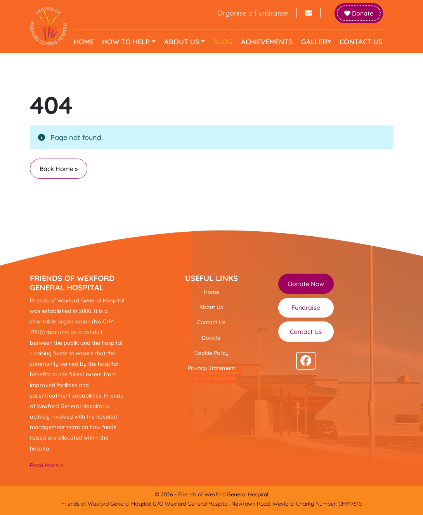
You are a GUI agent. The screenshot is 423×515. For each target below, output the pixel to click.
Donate (358, 13)
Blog (222, 41)
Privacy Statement (211, 368)
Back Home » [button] (59, 169)
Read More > (46, 465)
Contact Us (358, 41)
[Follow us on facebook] (306, 361)
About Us (182, 41)
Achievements (265, 41)
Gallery (314, 41)
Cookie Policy (211, 352)
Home (86, 41)
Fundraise (305, 307)
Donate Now (306, 284)
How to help (128, 41)
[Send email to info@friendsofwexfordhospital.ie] (309, 13)
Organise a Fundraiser (248, 13)
